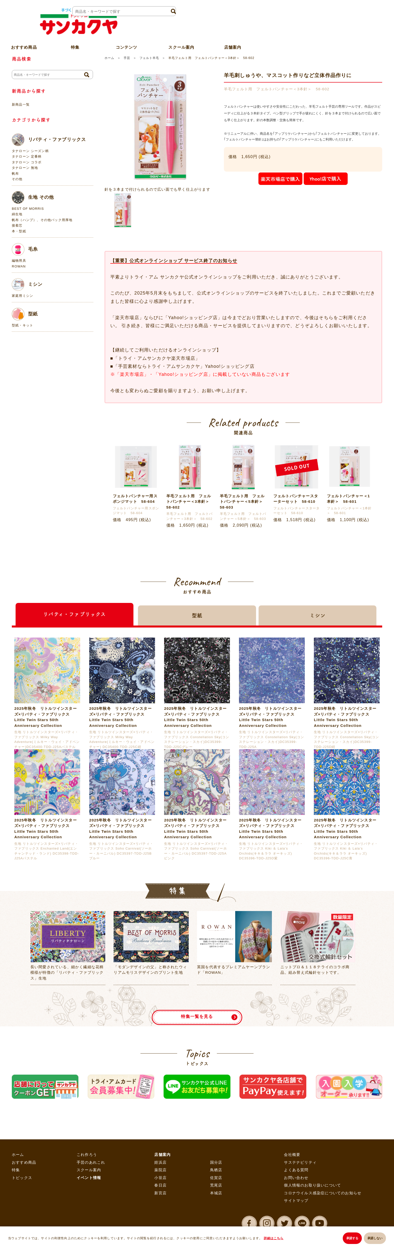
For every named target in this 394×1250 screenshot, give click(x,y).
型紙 (25, 314)
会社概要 (292, 1155)
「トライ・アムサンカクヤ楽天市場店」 (156, 358)
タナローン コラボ (26, 162)
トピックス (22, 1177)
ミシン (27, 284)
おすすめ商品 (24, 1162)
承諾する (350, 1239)
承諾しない (374, 1239)
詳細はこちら (275, 1239)
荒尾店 (216, 1185)
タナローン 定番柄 (26, 156)
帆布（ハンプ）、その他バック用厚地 (42, 220)
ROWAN (19, 266)
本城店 (216, 1193)
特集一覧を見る (197, 1013)
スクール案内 (181, 36)
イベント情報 (89, 1177)
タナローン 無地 (25, 168)
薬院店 (160, 1170)
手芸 (127, 58)
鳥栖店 (216, 1170)
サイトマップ (296, 1201)
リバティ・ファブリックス (49, 139)
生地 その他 (33, 197)
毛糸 (25, 249)
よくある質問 (296, 1170)
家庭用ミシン (22, 296)
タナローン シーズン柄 (30, 151)
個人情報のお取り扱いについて (312, 1185)
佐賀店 (216, 1177)
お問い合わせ (296, 1177)
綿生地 (17, 214)
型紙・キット (22, 325)
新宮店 (160, 1193)
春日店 (160, 1185)
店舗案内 (232, 36)
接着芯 (17, 225)
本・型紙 (19, 231)
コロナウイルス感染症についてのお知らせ (322, 1193)
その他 (17, 179)
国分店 (216, 1162)
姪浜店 (160, 1162)
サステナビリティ (300, 1162)
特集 (16, 1170)
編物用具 (19, 260)
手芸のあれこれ (91, 1162)
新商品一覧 (21, 104)
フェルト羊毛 (149, 58)
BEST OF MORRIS (28, 209)
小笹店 (160, 1177)
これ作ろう (87, 1155)
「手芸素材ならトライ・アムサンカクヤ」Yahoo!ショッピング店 (184, 366)
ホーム (109, 58)
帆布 (15, 173)
